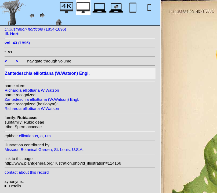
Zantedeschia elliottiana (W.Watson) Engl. (42, 99)
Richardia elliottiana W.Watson (32, 90)
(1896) (17, 42)
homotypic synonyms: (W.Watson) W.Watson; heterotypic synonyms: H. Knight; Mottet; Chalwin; (80, 186)
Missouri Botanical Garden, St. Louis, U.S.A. (44, 149)
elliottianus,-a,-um (34, 135)
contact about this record (27, 172)
